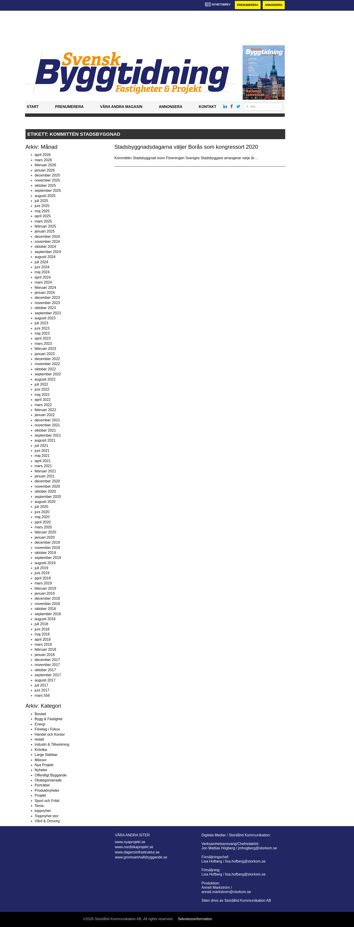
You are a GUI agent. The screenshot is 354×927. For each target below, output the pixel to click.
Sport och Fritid (47, 801)
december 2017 (47, 660)
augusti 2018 (45, 619)
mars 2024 (43, 282)
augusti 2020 (45, 502)
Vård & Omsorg (47, 821)
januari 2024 (45, 292)
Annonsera (273, 5)
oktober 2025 (45, 185)
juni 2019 (42, 573)
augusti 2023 (45, 318)
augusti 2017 (45, 680)
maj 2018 (42, 634)
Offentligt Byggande (51, 775)
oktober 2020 (45, 491)
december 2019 (47, 542)
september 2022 (48, 374)
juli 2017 (41, 685)
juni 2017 (42, 690)
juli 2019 (41, 568)
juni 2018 (42, 629)
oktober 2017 (45, 670)
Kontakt (207, 107)
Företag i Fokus (47, 729)
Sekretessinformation (195, 919)
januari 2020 (45, 537)
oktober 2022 (45, 369)
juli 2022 (41, 384)
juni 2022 (42, 389)
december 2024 (47, 236)
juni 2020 (42, 512)
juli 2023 (41, 323)
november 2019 (47, 548)
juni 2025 (42, 206)
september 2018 (48, 614)
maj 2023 (42, 333)
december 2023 (47, 298)
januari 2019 (45, 593)
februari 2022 (45, 410)
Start (33, 107)
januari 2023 (45, 354)
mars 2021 (43, 466)
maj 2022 (42, 395)
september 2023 (48, 313)
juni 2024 (42, 267)
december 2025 (47, 175)
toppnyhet (43, 811)
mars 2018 (43, 644)
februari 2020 (45, 532)
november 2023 (47, 303)
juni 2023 (42, 328)
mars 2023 (43, 344)
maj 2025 (42, 211)
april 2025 (43, 216)
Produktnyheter (47, 790)
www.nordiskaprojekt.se (134, 847)
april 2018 (43, 639)
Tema (39, 806)
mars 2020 (43, 527)
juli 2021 (41, 446)
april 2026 (43, 155)
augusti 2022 (45, 379)
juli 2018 (41, 624)
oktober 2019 (45, 553)
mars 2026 (43, 160)
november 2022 (47, 364)
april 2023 (43, 339)
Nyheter (41, 770)
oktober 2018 (45, 609)
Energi (40, 724)
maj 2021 (42, 456)
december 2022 (47, 359)
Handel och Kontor (50, 734)
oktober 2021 (45, 430)
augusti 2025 (45, 196)
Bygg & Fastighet (48, 719)
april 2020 (43, 522)
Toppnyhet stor (47, 816)
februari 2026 (45, 165)
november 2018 (47, 604)
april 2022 (43, 400)
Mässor (40, 760)
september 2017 (48, 675)
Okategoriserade (48, 780)
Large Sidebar (46, 755)
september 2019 (48, 558)
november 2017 (47, 665)
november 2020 (47, 486)
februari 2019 (45, 588)
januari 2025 (45, 231)
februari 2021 (45, 471)
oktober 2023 (45, 308)
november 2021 (47, 425)
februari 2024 (45, 287)
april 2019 (43, 578)
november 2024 (47, 241)
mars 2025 (43, 221)
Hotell (39, 739)
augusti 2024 (45, 257)
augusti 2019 (45, 563)
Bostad (40, 714)
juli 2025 (41, 201)
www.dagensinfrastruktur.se (137, 852)
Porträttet (42, 785)
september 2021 (48, 435)
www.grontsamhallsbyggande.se (141, 857)
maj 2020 (42, 517)
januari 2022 (45, 415)
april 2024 (43, 277)
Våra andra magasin (121, 107)
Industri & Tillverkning (52, 744)
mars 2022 (43, 405)
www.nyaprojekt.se (130, 842)
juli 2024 (41, 262)
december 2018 (47, 598)
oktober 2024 (45, 246)
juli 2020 (41, 507)
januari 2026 (45, 170)
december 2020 (47, 481)
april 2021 (43, 461)
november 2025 (47, 180)
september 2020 (48, 497)
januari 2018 (45, 655)
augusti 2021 (45, 440)
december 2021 (47, 420)
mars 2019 (43, 583)
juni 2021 (42, 451)
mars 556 (42, 695)
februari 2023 (45, 349)
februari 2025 (45, 226)
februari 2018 (45, 649)
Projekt (40, 795)
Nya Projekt (44, 765)
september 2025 (48, 190)
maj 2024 (42, 272)
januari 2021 (45, 476)
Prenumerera (247, 5)
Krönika (41, 750)
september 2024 (48, 252)
